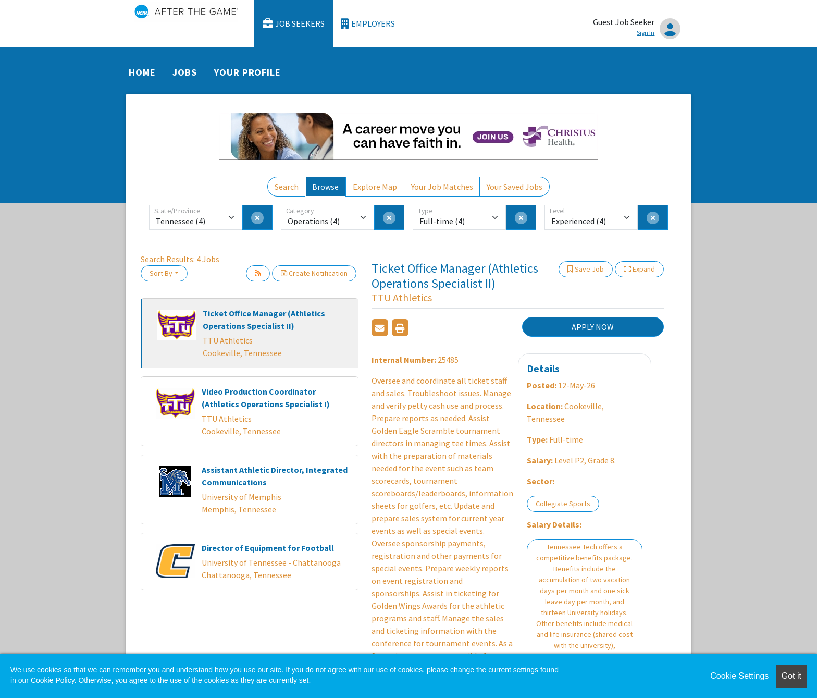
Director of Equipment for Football (268, 548)
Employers (368, 23)
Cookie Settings (739, 675)
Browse (325, 186)
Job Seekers (294, 23)
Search (287, 186)
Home (142, 72)
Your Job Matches (442, 186)
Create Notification (314, 273)
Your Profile (247, 72)
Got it (791, 675)
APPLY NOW (593, 327)
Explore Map (375, 186)
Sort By (161, 273)
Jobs (184, 72)
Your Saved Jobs (514, 186)
